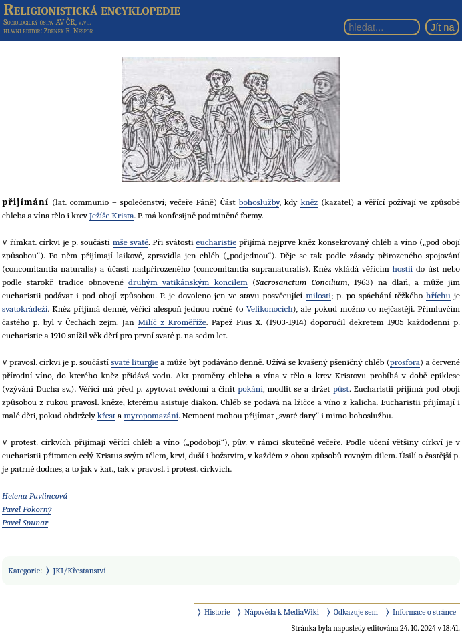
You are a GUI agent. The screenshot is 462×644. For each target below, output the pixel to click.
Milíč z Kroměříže (172, 322)
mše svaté (130, 242)
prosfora (405, 362)
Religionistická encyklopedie (91, 9)
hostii (403, 269)
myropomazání (151, 415)
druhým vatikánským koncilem (188, 282)
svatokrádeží (24, 309)
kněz (309, 202)
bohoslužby (259, 202)
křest (106, 415)
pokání (250, 389)
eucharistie (216, 242)
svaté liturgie (134, 362)
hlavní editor (21, 31)
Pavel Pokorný (26, 509)
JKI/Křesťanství (79, 570)
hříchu (438, 295)
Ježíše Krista (111, 215)
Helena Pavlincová (34, 496)
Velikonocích (269, 309)
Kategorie (24, 570)
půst (341, 389)
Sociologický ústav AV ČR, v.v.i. (47, 22)
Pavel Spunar (25, 522)
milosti (318, 295)
